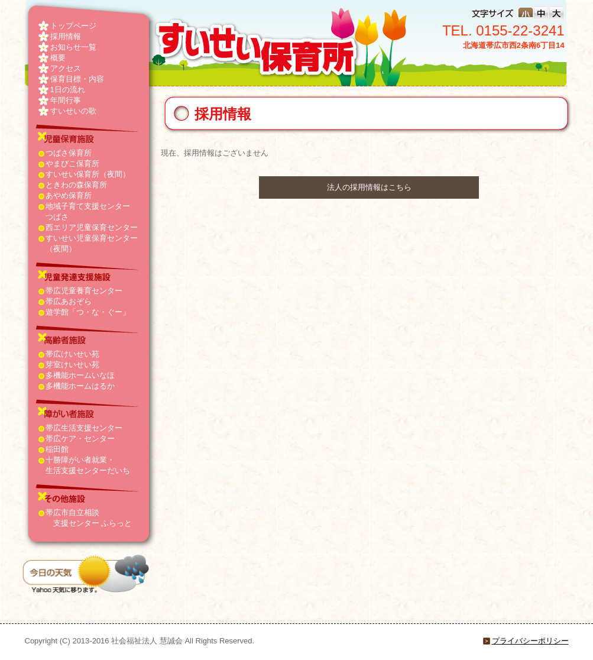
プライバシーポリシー (530, 640)
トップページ (73, 25)
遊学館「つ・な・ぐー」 (88, 312)
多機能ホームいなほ (80, 375)
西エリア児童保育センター (92, 227)
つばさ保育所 (69, 152)
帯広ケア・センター (80, 438)
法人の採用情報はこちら (369, 187)
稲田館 (57, 449)
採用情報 (65, 36)
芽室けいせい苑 (72, 364)
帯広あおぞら (69, 301)
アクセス (65, 68)
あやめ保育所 (69, 195)
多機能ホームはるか (80, 385)
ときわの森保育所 (76, 184)
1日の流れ (67, 89)
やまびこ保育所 (72, 163)
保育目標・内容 (77, 79)
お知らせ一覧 (73, 47)
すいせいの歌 (73, 110)
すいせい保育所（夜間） (88, 174)
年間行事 (65, 100)
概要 (58, 57)
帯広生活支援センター (84, 427)
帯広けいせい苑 (72, 354)
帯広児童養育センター (84, 290)
